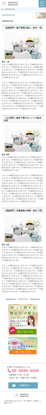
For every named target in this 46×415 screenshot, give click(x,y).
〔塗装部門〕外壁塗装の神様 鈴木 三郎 (23, 210)
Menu (42, 3)
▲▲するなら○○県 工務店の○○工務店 (25, 401)
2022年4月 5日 (11, 299)
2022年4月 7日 (35, 299)
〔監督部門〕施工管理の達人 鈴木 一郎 (23, 28)
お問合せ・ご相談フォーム (23, 385)
